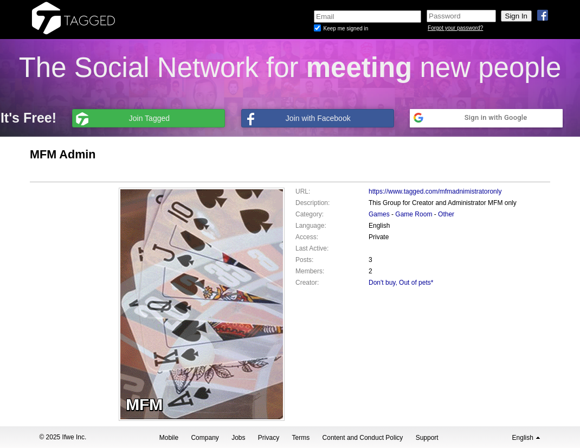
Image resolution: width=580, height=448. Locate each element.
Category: (309, 214)
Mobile (168, 437)
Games (379, 214)
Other (446, 214)
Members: (309, 271)
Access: (306, 237)
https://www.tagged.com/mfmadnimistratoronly (435, 191)
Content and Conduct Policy (363, 437)
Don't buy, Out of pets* (401, 282)
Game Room (413, 214)
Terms (301, 437)
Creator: (307, 282)
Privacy (268, 437)
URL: (302, 191)
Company (204, 437)
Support (427, 437)
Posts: (304, 260)
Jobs (238, 437)
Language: (310, 225)
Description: (312, 203)
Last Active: (311, 248)
